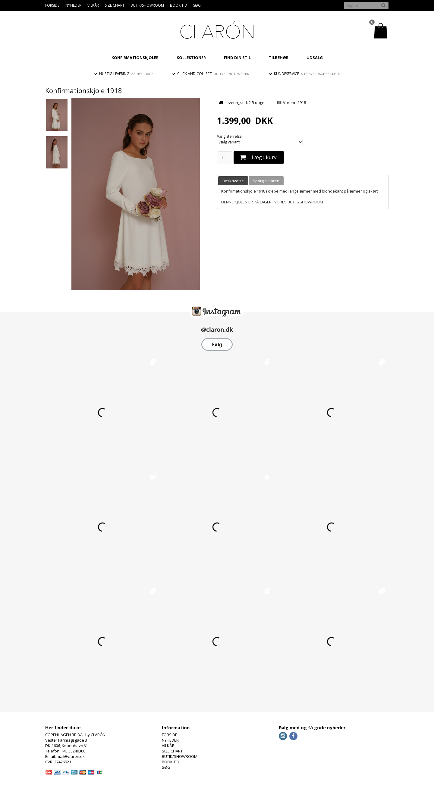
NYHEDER (73, 5)
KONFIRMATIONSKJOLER (135, 57)
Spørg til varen (266, 181)
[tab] (233, 181)
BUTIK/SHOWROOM (147, 5)
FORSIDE (52, 5)
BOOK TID (178, 5)
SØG (197, 5)
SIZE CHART (114, 5)
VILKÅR (93, 5)
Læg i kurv (264, 157)
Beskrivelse (233, 181)
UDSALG (315, 57)
